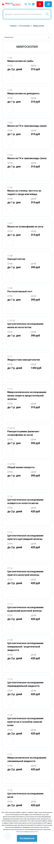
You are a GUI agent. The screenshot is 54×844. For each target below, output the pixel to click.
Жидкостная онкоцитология (23, 359)
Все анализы (24, 26)
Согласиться (27, 838)
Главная (13, 26)
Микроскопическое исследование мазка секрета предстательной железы (26, 395)
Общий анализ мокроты (21, 467)
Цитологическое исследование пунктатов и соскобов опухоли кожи (25, 722)
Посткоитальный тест (19, 291)
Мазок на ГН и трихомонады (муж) (27, 126)
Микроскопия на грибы (20, 61)
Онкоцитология (16, 259)
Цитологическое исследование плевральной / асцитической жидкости (25, 646)
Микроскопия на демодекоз (23, 93)
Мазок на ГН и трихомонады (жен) (27, 158)
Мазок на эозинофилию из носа (25, 226)
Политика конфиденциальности (27, 831)
